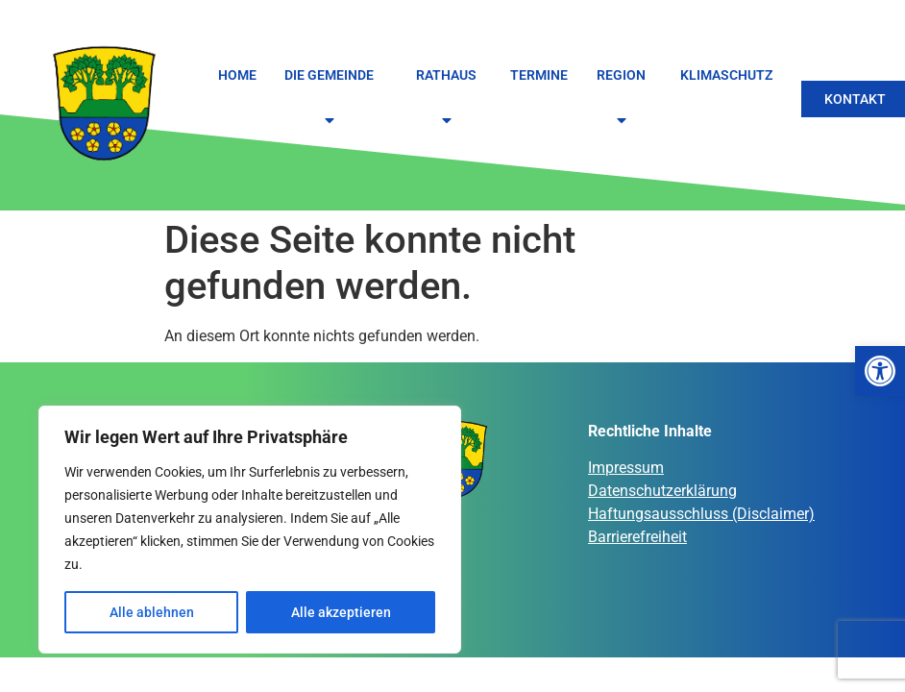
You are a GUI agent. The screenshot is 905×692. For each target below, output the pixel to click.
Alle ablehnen (152, 612)
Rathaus (449, 98)
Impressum (626, 467)
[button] (880, 371)
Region (624, 98)
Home (237, 75)
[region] (249, 530)
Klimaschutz (726, 75)
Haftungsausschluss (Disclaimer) (701, 514)
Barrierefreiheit (637, 537)
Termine (539, 75)
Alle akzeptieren (341, 612)
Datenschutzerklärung (662, 491)
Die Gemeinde (331, 98)
